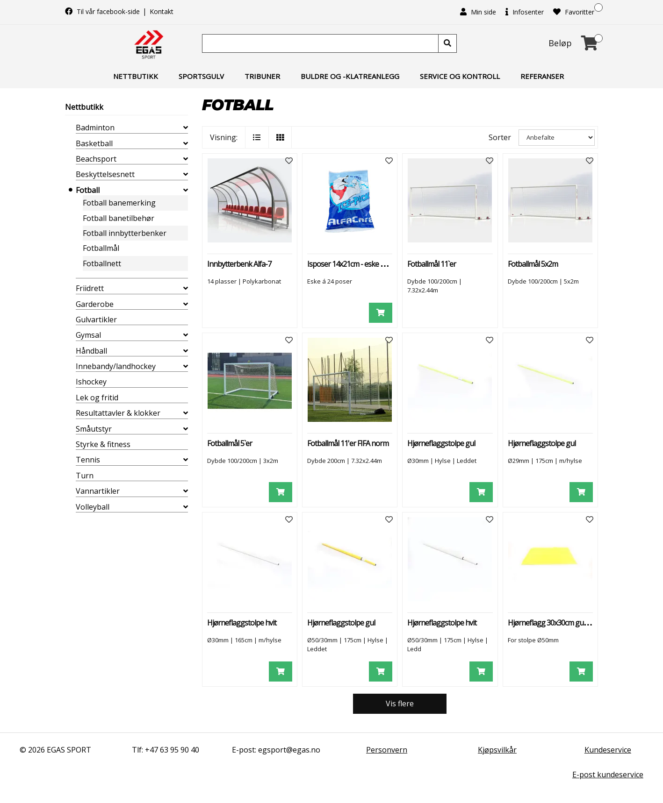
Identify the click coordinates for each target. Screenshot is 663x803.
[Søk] (321, 43)
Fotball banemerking (119, 203)
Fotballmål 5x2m (533, 264)
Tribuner (262, 76)
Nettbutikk (135, 76)
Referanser (542, 76)
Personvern (386, 750)
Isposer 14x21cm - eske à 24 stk (355, 264)
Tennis (88, 460)
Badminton (95, 127)
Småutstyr (94, 429)
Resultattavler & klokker (118, 413)
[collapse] (185, 127)
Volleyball (92, 507)
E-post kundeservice (607, 774)
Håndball (91, 351)
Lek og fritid (97, 397)
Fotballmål (101, 248)
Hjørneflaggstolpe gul (441, 443)
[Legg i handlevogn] (380, 313)
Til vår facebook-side (103, 11)
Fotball (88, 190)
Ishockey (91, 382)
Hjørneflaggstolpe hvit (241, 623)
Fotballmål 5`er (229, 443)
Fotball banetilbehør (118, 218)
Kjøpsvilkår (497, 750)
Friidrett (90, 288)
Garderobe (95, 304)
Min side (478, 11)
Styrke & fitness (103, 444)
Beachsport (96, 159)
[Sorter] (557, 137)
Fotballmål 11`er (431, 264)
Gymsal (88, 335)
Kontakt (161, 11)
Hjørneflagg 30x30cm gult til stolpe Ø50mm (574, 623)
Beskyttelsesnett (105, 174)
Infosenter (524, 11)
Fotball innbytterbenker (124, 233)
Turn (85, 475)
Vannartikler (98, 491)
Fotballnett (102, 263)
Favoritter (573, 11)
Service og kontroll (460, 76)
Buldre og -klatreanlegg (350, 76)
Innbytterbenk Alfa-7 (239, 264)
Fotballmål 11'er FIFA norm (348, 443)
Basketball (94, 143)
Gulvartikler (96, 319)
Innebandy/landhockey (116, 366)
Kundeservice (607, 750)
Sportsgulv (201, 76)
